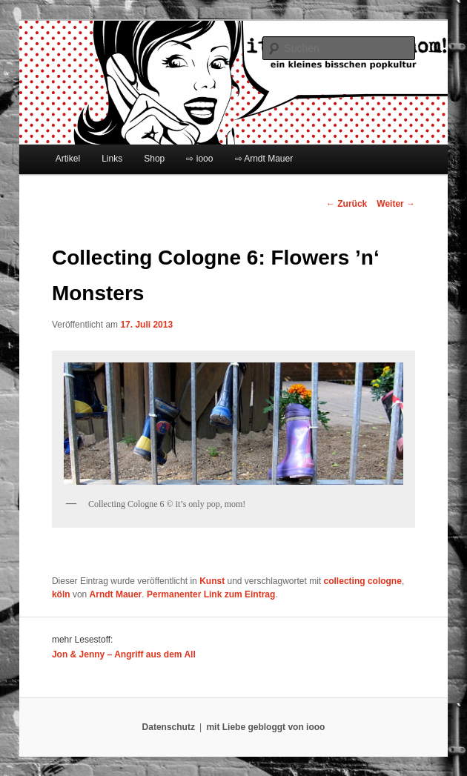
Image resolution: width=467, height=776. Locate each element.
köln (61, 594)
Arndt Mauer (116, 594)
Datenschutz (168, 727)
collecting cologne (363, 581)
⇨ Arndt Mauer (264, 158)
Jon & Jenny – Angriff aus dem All (124, 654)
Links (112, 158)
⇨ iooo (199, 158)
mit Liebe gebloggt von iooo (265, 727)
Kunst (212, 581)
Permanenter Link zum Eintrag (211, 594)
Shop (154, 158)
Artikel (68, 158)
